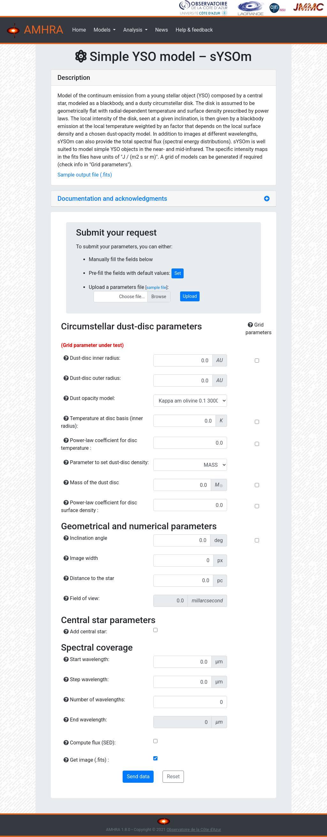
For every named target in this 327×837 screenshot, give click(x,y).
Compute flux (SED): (90, 743)
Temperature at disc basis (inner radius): (102, 422)
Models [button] (103, 30)
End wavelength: (85, 720)
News (161, 30)
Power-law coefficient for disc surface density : (99, 506)
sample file (156, 287)
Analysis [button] (133, 30)
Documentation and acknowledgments (112, 198)
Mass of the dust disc (91, 482)
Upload (190, 296)
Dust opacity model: (89, 398)
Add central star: (85, 632)
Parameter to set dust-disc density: (106, 462)
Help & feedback (194, 30)
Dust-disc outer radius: (92, 378)
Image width (81, 558)
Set (177, 273)
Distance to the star (89, 578)
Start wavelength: (86, 659)
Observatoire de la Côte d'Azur (194, 829)
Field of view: (82, 598)
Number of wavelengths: (94, 700)
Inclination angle (85, 538)
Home (79, 30)
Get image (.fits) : (86, 760)
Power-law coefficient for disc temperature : (99, 444)
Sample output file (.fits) (84, 175)
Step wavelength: (86, 679)
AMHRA (34, 31)
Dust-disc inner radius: (92, 358)
